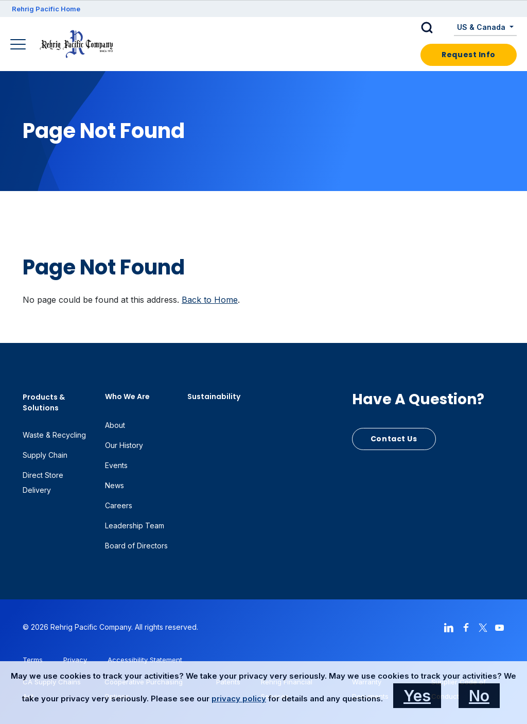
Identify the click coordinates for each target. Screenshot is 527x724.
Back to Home (210, 300)
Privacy (75, 660)
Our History (124, 445)
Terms (33, 660)
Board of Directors (136, 545)
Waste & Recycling (54, 434)
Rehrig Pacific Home (46, 9)
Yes (417, 695)
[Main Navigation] (19, 45)
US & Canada (482, 27)
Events (116, 465)
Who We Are (127, 396)
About (115, 425)
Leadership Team (134, 525)
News (114, 485)
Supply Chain (45, 455)
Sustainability (213, 396)
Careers (118, 505)
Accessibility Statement (145, 660)
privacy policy (239, 698)
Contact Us (394, 439)
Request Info (469, 54)
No (479, 695)
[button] (435, 28)
